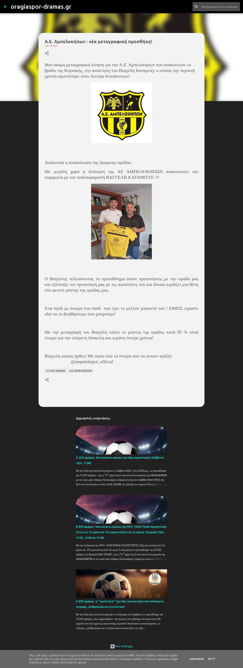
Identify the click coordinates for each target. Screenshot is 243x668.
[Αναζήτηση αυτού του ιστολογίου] (220, 6)
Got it (211, 659)
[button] (47, 53)
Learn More (196, 659)
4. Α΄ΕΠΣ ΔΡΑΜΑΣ (55, 371)
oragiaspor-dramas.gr (41, 6)
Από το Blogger (121, 646)
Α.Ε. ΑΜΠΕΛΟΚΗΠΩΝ (81, 371)
